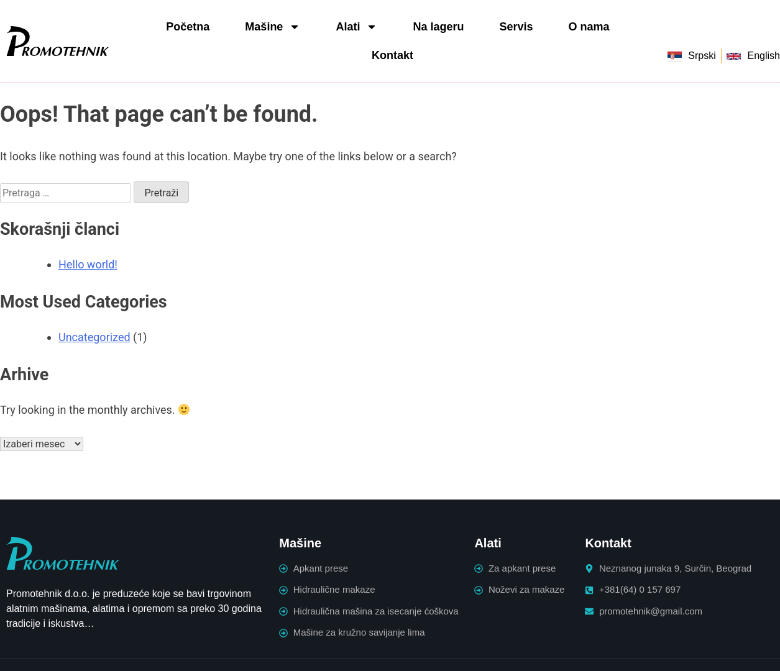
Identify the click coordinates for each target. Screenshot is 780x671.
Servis (516, 27)
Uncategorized (94, 337)
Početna (187, 27)
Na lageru (438, 27)
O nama (588, 27)
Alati (356, 27)
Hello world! (87, 264)
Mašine (272, 27)
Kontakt (392, 55)
